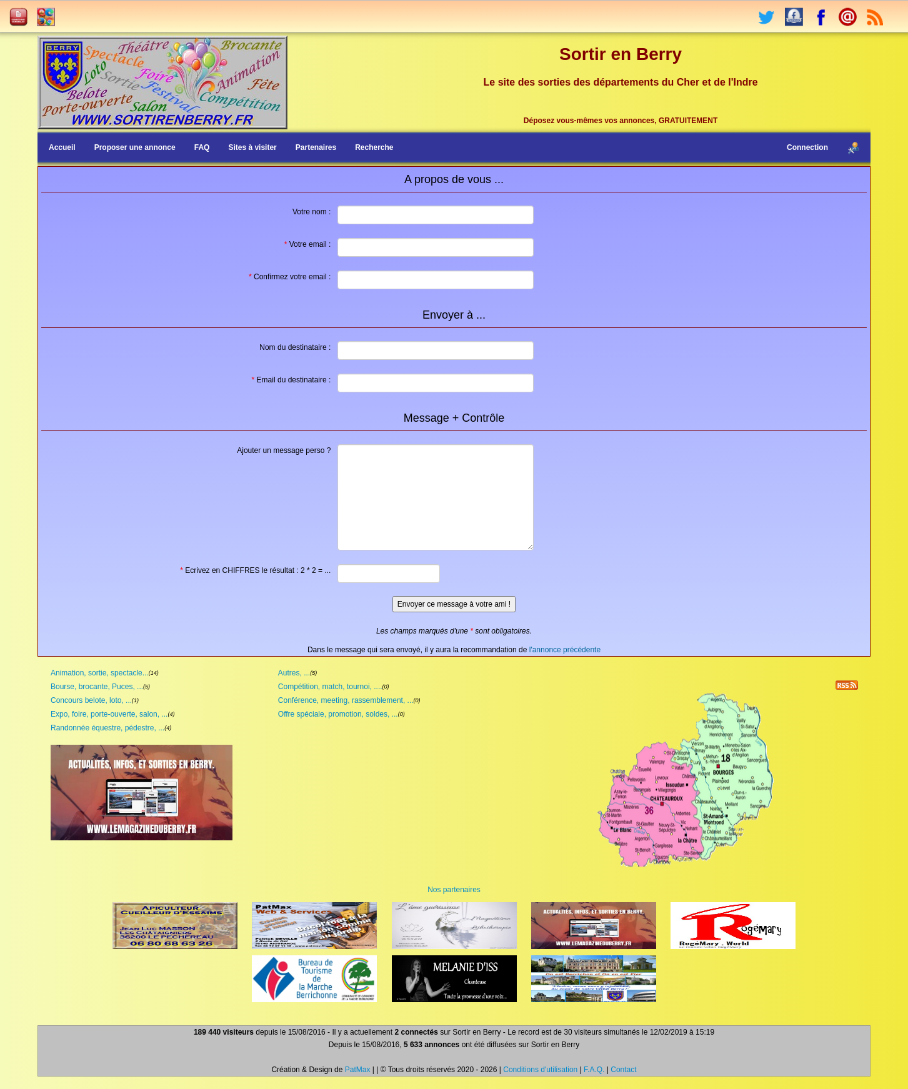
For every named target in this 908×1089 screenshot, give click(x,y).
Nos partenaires (454, 889)
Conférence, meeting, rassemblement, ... (346, 700)
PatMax (358, 1069)
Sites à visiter (252, 147)
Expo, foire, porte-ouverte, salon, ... (109, 714)
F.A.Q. (594, 1069)
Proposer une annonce (135, 147)
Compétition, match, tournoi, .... (330, 686)
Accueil (62, 147)
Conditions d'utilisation (540, 1069)
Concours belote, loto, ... (91, 700)
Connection (807, 147)
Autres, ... (294, 673)
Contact (623, 1069)
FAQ (202, 147)
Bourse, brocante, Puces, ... (97, 686)
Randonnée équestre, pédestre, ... (107, 728)
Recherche (374, 147)
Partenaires (316, 147)
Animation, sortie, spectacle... (100, 673)
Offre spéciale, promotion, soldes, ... (338, 714)
